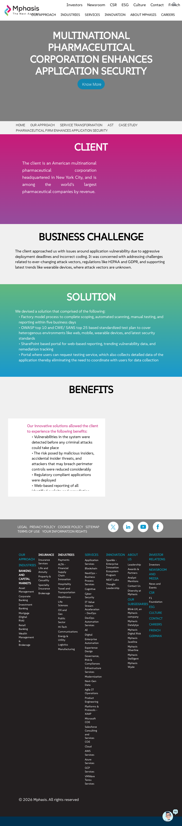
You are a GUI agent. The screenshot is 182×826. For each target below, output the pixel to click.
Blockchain (91, 568)
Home (20, 125)
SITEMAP (92, 527)
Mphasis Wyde (132, 665)
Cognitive (90, 589)
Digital (88, 634)
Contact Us (134, 586)
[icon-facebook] (158, 530)
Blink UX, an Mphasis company (135, 612)
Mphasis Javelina (132, 639)
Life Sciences (63, 603)
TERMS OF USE (29, 531)
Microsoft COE (90, 720)
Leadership (134, 564)
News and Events (155, 585)
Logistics (63, 644)
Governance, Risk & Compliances (92, 659)
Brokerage (44, 593)
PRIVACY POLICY (42, 527)
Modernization (92, 676)
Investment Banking (25, 606)
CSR (113, 4)
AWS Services (89, 752)
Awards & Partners (133, 571)
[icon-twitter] (113, 530)
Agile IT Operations (91, 691)
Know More (91, 84)
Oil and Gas (62, 611)
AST (111, 125)
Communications (64, 631)
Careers (168, 15)
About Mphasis (143, 15)
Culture (139, 4)
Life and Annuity (43, 570)
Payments (63, 559)
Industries (70, 15)
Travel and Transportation (64, 590)
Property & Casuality (44, 578)
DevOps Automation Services (92, 621)
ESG (125, 4)
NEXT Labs (112, 579)
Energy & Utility (63, 638)
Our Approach (43, 15)
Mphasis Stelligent (133, 656)
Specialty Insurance (44, 586)
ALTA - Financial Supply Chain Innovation (64, 572)
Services (92, 15)
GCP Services (89, 769)
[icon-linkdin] (128, 530)
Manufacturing (64, 649)
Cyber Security (89, 595)
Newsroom (96, 4)
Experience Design (91, 649)
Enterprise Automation (92, 641)
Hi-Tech (62, 626)
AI (86, 630)
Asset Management (25, 589)
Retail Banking (23, 627)
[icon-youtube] (143, 530)
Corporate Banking (25, 598)
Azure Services (89, 761)
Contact (157, 4)
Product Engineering (91, 699)
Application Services (91, 562)
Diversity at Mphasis (134, 592)
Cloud (88, 746)
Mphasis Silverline (133, 648)
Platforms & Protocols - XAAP (92, 710)
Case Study (128, 125)
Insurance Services (44, 561)
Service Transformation (81, 125)
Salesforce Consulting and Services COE (91, 734)
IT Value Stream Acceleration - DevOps (92, 607)
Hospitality (64, 584)
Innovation (115, 15)
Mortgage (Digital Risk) (24, 616)
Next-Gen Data (90, 683)
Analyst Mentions (133, 579)
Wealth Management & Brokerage (25, 639)
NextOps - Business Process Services (91, 578)
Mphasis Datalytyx (133, 623)
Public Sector (61, 620)
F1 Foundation (155, 599)
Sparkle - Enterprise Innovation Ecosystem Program (112, 567)
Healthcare (64, 597)
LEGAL (22, 527)
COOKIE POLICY (70, 527)
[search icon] (174, 4)
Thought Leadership (112, 586)
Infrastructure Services (92, 669)
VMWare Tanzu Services (90, 780)
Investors (74, 4)
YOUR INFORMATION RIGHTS (64, 531)
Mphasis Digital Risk (134, 631)
